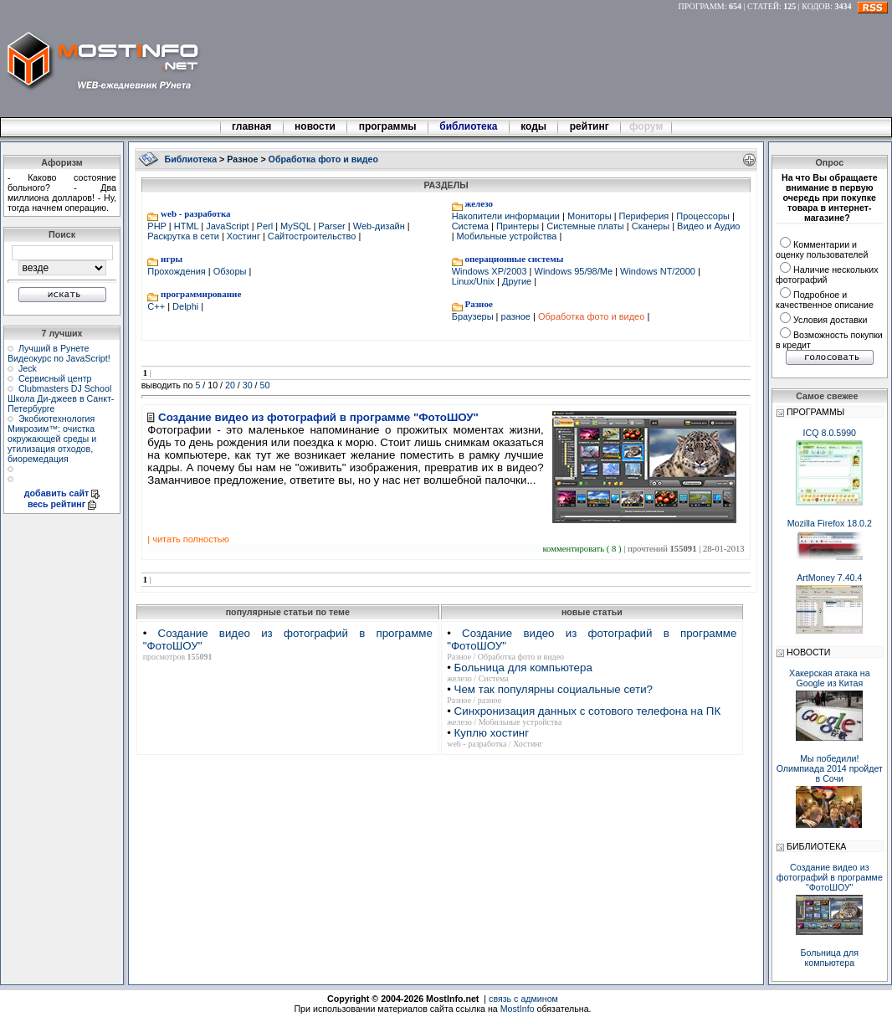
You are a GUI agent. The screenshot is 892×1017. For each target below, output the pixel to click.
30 (248, 385)
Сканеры (650, 226)
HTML (187, 226)
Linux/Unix (474, 281)
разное (515, 316)
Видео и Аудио (707, 226)
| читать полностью (187, 539)
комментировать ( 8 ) (582, 548)
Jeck (27, 368)
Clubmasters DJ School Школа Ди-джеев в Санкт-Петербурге (61, 398)
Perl (265, 226)
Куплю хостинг (491, 733)
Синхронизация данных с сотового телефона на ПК (587, 711)
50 (265, 385)
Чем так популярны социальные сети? (553, 689)
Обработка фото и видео (592, 316)
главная (251, 126)
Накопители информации (507, 216)
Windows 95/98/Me (573, 271)
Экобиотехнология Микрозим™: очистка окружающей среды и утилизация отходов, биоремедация (52, 438)
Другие (517, 281)
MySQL (295, 226)
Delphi (185, 306)
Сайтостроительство (312, 236)
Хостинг (243, 236)
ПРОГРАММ (702, 6)
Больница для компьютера (523, 667)
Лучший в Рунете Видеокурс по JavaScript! (59, 353)
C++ (157, 306)
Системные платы (585, 226)
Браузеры (474, 316)
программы (387, 126)
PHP (157, 226)
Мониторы (589, 216)
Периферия (644, 216)
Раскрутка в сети (184, 236)
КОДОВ (816, 6)
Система (471, 226)
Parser (331, 226)
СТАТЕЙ (763, 6)
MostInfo (517, 1009)
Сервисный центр (55, 378)
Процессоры (703, 216)
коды (534, 126)
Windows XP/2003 (491, 271)
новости (315, 126)
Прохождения (177, 271)
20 (230, 385)
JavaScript (227, 226)
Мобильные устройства (507, 236)
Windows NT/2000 (658, 271)
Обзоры (230, 271)
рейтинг (591, 126)
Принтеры (517, 226)
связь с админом (523, 999)
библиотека (468, 126)
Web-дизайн (379, 226)
